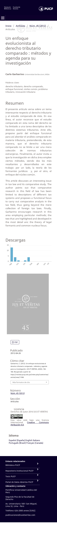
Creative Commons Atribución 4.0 (30, 423)
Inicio (8, 25)
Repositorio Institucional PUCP (19, 470)
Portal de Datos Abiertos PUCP (19, 482)
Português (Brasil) (17, 442)
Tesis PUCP (10, 476)
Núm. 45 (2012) (38, 25)
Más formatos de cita (21, 382)
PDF (16, 342)
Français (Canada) (34, 442)
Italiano (36, 440)
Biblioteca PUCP (12, 465)
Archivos (20, 25)
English (28, 440)
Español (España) (17, 440)
